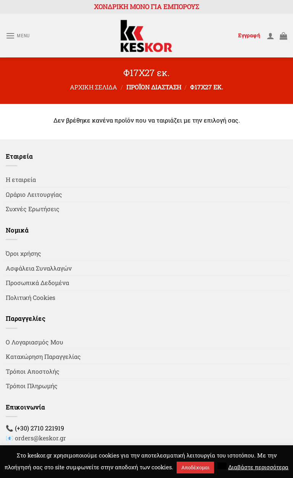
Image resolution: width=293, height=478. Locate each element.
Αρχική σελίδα (93, 87)
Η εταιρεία (21, 179)
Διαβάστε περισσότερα (258, 467)
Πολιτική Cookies (30, 297)
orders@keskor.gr (40, 438)
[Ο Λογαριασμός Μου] (270, 35)
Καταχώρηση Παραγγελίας (43, 356)
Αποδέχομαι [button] (195, 467)
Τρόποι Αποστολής (33, 371)
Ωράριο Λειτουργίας (34, 194)
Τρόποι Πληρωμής (32, 386)
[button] (222, 465)
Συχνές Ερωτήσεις (33, 209)
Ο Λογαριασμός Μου (34, 342)
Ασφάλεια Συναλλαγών (39, 268)
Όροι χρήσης (23, 253)
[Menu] (18, 35)
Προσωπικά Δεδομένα (37, 283)
